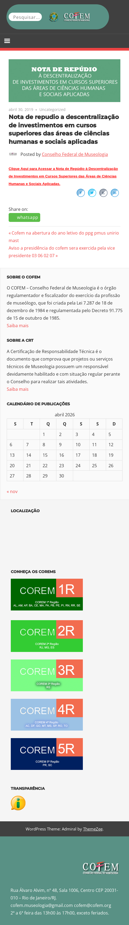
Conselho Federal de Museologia (75, 154)
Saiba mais (18, 326)
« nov (12, 491)
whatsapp (27, 217)
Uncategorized (52, 109)
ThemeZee (93, 829)
